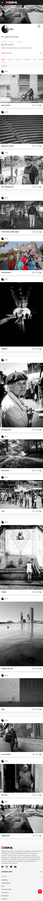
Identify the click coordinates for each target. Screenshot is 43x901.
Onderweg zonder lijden (10, 232)
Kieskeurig (4, 880)
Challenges (27, 59)
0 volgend (19, 42)
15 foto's (4, 42)
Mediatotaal (5, 896)
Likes (34, 59)
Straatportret (6, 430)
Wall (3, 709)
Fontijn (3, 592)
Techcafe (4, 899)
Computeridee (5, 883)
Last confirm (6, 754)
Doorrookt (5, 470)
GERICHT (4, 349)
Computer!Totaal (6, 889)
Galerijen (10, 59)
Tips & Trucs (5, 892)
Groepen (18, 59)
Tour (3, 511)
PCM (2, 886)
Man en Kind (5, 105)
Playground (5, 835)
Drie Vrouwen (6, 272)
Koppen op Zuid (7, 668)
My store (4, 795)
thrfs (4, 71)
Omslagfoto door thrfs (8, 7)
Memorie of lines (7, 146)
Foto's (3, 59)
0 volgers (11, 42)
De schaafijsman (7, 187)
